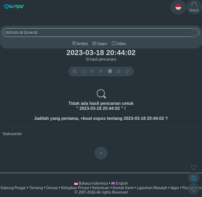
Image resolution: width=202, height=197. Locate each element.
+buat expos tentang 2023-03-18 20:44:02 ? (124, 118)
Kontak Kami (123, 187)
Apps (175, 187)
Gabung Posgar (13, 187)
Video (119, 43)
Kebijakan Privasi (75, 187)
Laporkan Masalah (152, 187)
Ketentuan (100, 187)
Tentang (36, 187)
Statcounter (12, 133)
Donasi (52, 187)
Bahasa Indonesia (91, 183)
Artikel (80, 43)
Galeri (99, 43)
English (119, 183)
